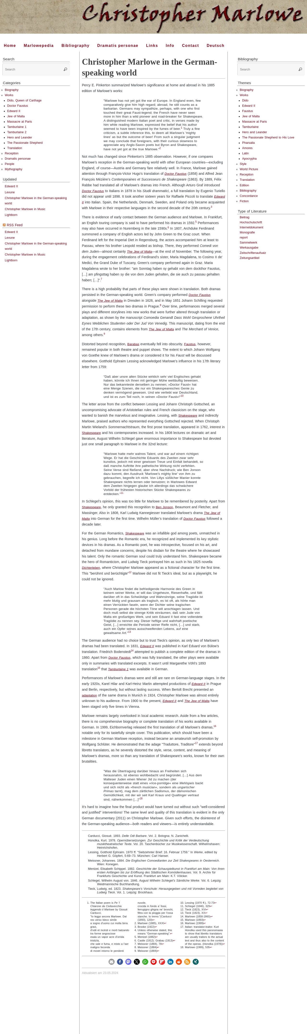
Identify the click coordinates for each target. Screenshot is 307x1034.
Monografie (247, 232)
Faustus (191, 349)
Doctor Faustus (176, 173)
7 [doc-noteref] (101, 284)
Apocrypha (249, 158)
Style (243, 164)
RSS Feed (15, 225)
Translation (14, 148)
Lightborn (11, 215)
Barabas (133, 349)
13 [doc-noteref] (129, 637)
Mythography (13, 169)
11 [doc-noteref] (122, 498)
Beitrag (244, 217)
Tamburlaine (250, 127)
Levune (10, 192)
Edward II (89, 202)
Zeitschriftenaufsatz (253, 253)
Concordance (249, 196)
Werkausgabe (249, 247)
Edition (244, 185)
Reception (11, 153)
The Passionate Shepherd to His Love (268, 137)
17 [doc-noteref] (196, 749)
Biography (11, 90)
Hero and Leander (19, 137)
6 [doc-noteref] (168, 233)
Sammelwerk (248, 242)
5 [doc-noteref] (196, 227)
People (9, 164)
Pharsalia (248, 142)
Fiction (244, 201)
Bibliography (248, 190)
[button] (112, 968)
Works (9, 95)
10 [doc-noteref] (182, 401)
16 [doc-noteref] (215, 732)
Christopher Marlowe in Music (25, 209)
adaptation (90, 701)
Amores (247, 148)
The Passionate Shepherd (25, 142)
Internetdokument (251, 227)
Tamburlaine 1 (118, 675)
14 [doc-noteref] (132, 656)
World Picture (249, 169)
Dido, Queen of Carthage (24, 100)
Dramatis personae (18, 158)
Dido (245, 100)
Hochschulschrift (251, 222)
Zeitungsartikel (249, 258)
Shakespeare (188, 421)
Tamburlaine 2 (16, 132)
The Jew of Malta (140, 257)
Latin (245, 153)
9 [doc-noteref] (104, 339)
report (244, 237)
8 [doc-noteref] (160, 311)
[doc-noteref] (181, 129)
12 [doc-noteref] (130, 578)
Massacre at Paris (19, 121)
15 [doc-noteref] (99, 673)
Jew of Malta (16, 116)
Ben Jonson (166, 513)
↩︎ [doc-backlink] (153, 925)
